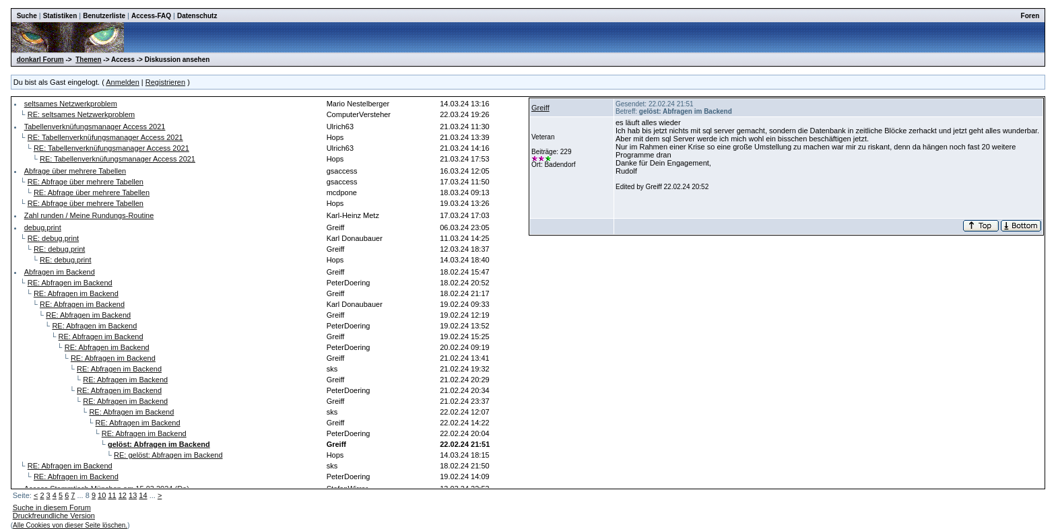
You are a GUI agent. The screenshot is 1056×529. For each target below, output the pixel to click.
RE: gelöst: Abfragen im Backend (168, 455)
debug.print (42, 227)
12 (123, 495)
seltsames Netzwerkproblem (70, 104)
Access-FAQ (151, 16)
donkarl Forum (40, 59)
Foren (1030, 16)
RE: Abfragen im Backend (70, 283)
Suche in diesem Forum (52, 507)
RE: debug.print (53, 238)
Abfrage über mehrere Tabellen (75, 171)
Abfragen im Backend (59, 272)
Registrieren (165, 82)
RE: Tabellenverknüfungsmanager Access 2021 (105, 137)
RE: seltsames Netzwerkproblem (81, 114)
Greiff (540, 108)
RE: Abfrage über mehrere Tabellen (85, 182)
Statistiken (60, 16)
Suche (27, 16)
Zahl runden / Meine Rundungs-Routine (89, 215)
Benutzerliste (104, 16)
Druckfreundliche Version (54, 516)
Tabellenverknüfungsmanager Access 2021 (95, 126)
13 (133, 495)
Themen (88, 59)
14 (143, 495)
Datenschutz (197, 16)
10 (102, 495)
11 (112, 495)
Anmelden (122, 82)
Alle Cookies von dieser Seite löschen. (70, 525)
